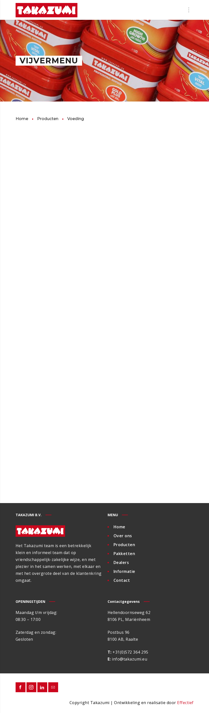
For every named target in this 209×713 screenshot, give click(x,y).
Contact (122, 580)
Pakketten (124, 553)
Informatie (124, 571)
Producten (124, 544)
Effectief (185, 702)
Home (119, 527)
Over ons (123, 535)
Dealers (121, 562)
